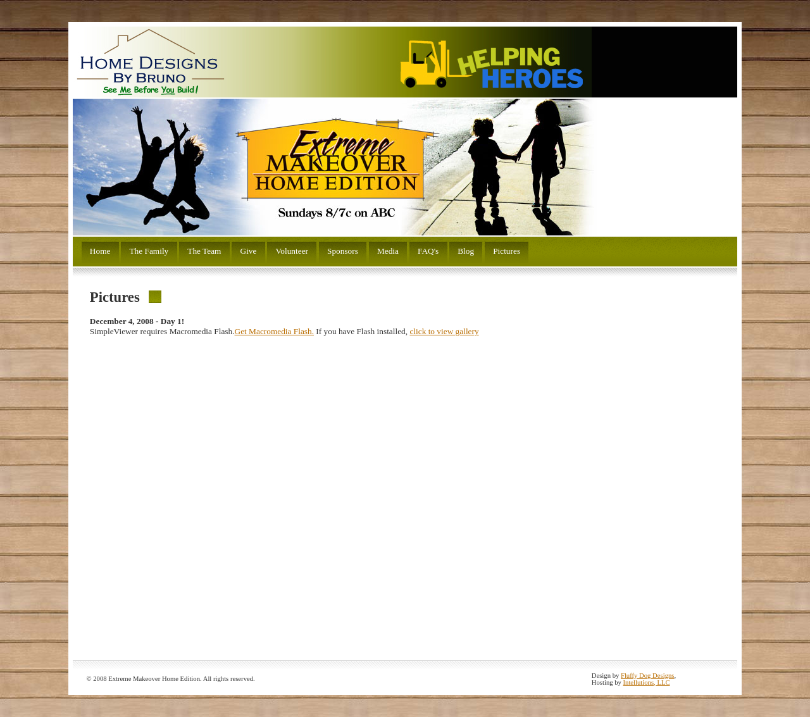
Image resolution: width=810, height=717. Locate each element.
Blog (466, 251)
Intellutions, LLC (646, 682)
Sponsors (342, 251)
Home (100, 251)
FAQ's (428, 251)
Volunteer (291, 251)
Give (248, 251)
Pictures (506, 251)
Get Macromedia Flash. (274, 331)
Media (388, 251)
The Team (204, 251)
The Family (148, 251)
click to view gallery (443, 331)
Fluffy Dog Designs (647, 675)
